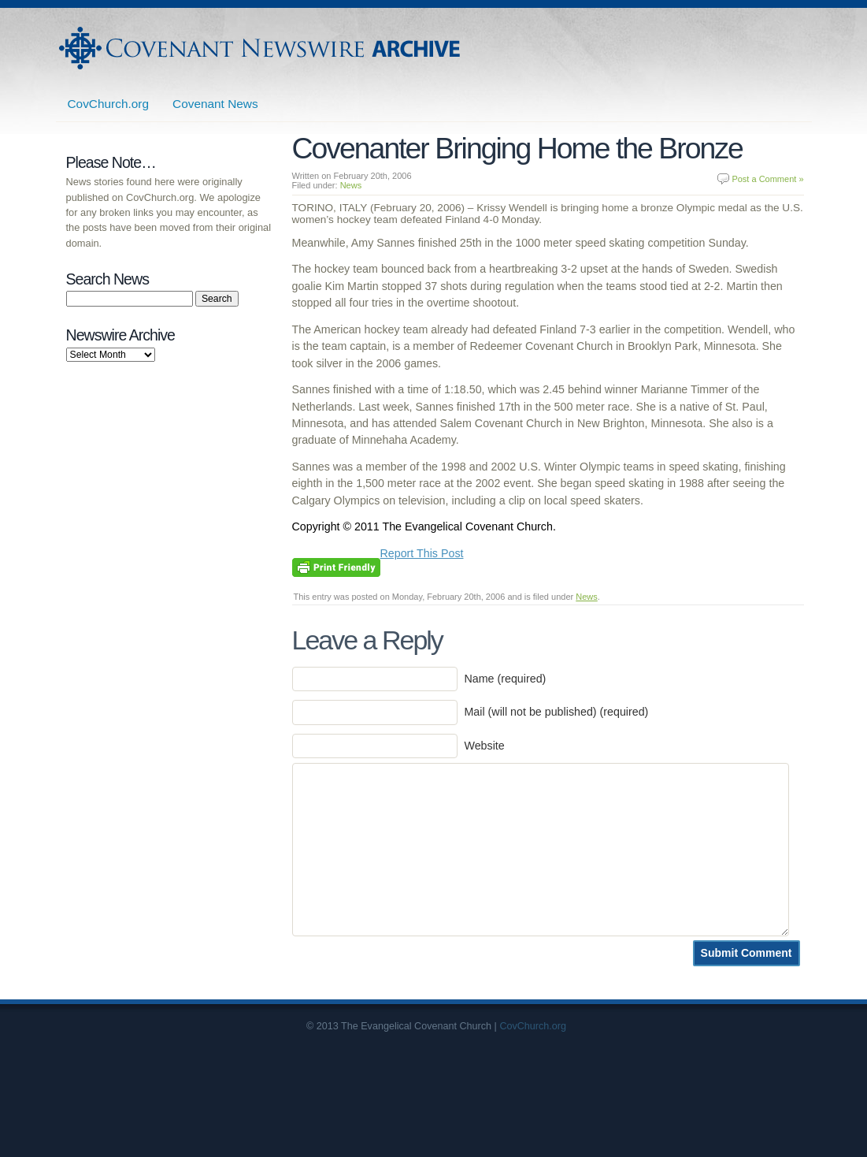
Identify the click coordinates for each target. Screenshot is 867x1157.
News (351, 185)
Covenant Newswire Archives (261, 48)
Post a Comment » (767, 179)
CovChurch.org (109, 103)
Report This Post (422, 553)
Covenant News (215, 103)
